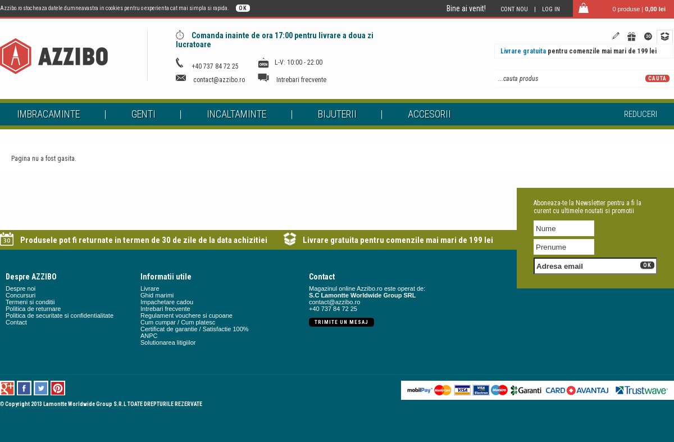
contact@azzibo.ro (219, 80)
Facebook (24, 388)
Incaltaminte (236, 114)
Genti (143, 114)
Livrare (150, 288)
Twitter (41, 388)
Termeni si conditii (30, 302)
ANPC (149, 335)
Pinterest (58, 388)
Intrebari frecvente (301, 80)
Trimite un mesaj (341, 322)
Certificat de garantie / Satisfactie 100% (194, 329)
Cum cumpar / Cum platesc (177, 322)
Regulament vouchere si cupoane (186, 315)
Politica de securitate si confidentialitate (59, 315)
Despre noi (20, 288)
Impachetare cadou (166, 302)
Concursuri (20, 295)
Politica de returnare (33, 308)
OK (243, 8)
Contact (16, 322)
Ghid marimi (157, 295)
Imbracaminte (48, 114)
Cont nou (514, 9)
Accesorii (429, 114)
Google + (7, 388)
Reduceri (640, 114)
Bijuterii (337, 114)
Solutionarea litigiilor (167, 342)
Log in (551, 9)
